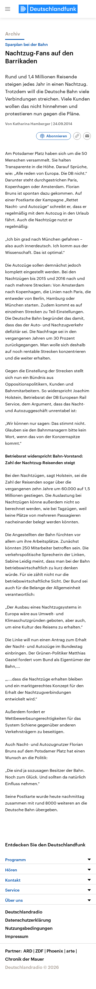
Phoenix (56, 950)
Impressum (16, 936)
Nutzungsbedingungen (28, 928)
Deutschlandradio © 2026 (32, 967)
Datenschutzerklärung (28, 919)
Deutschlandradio (23, 911)
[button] (7, 8)
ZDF (41, 950)
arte (72, 950)
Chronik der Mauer (24, 958)
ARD (29, 950)
